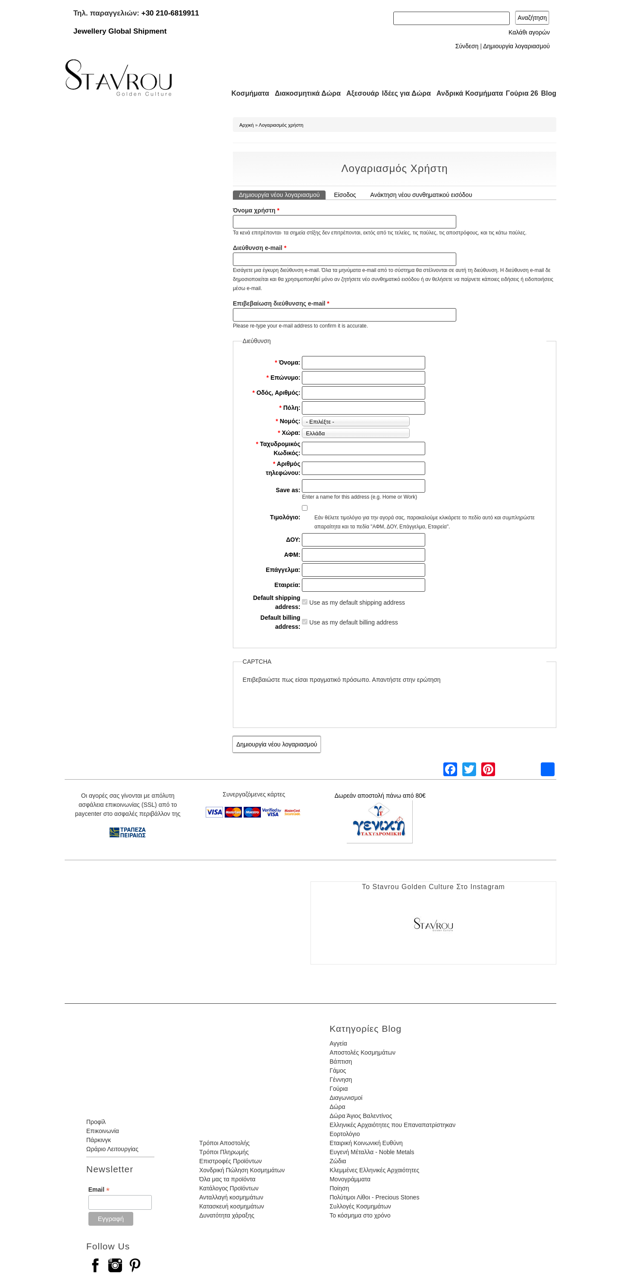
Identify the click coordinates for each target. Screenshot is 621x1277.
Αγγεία (338, 1043)
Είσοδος (345, 194)
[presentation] (308, 701)
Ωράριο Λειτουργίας (112, 1149)
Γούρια (338, 1088)
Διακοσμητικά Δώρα (304, 93)
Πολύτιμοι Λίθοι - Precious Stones (374, 1197)
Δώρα (337, 1106)
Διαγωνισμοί (345, 1097)
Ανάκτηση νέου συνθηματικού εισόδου (421, 194)
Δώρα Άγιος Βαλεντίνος (360, 1115)
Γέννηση (340, 1079)
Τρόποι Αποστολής (224, 1143)
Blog (548, 93)
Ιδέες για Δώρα (403, 93)
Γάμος (337, 1070)
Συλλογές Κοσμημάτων (360, 1206)
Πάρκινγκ (98, 1139)
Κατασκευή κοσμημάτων (231, 1206)
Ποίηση (339, 1188)
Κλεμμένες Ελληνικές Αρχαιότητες (374, 1170)
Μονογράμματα (349, 1179)
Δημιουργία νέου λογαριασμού (282, 194)
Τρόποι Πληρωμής (224, 1152)
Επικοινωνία (102, 1130)
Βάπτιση (340, 1061)
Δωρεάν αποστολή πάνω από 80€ (380, 795)
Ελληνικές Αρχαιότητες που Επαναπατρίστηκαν (392, 1124)
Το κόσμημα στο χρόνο (359, 1215)
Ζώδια (337, 1161)
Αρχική (246, 125)
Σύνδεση (467, 46)
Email (99, 1190)
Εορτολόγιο (344, 1133)
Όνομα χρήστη (256, 210)
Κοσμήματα (248, 93)
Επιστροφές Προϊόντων (230, 1161)
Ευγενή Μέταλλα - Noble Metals (371, 1152)
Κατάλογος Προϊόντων (229, 1188)
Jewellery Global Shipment (119, 31)
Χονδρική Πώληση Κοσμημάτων (242, 1170)
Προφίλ (96, 1121)
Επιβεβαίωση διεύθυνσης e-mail (281, 303)
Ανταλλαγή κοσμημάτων (231, 1197)
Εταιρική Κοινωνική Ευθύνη (366, 1143)
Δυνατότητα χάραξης (226, 1215)
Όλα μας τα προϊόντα (227, 1179)
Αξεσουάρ (358, 93)
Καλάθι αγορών (529, 32)
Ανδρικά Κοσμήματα (466, 93)
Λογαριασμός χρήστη (281, 125)
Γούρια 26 (520, 93)
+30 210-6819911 (170, 13)
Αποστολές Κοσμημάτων (362, 1052)
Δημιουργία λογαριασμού (516, 46)
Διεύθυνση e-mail (259, 247)
